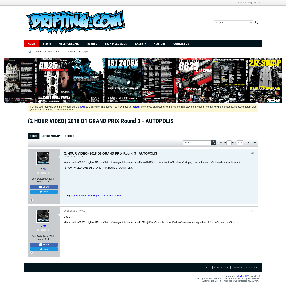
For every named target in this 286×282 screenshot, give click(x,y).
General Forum (52, 51)
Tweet (43, 191)
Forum (38, 51)
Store (47, 44)
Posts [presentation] (33, 136)
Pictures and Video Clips (76, 51)
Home (31, 44)
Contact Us (181, 44)
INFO (43, 168)
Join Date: (37, 178)
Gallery (140, 44)
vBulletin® (242, 276)
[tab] (34, 136)
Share (44, 186)
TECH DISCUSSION (116, 44)
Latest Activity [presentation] (51, 136)
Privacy (237, 267)
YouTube (159, 44)
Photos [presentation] (69, 136)
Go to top (252, 267)
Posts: (40, 181)
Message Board (69, 44)
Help (207, 267)
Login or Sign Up (249, 2)
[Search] (233, 22)
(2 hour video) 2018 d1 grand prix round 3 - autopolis (98, 195)
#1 (252, 153)
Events (92, 44)
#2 (252, 211)
